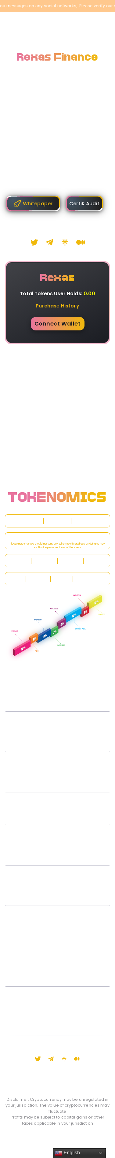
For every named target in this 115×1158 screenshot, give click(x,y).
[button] (57, 701)
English (67, 1153)
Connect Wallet (57, 323)
